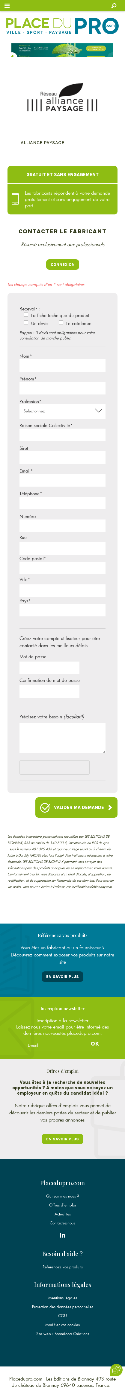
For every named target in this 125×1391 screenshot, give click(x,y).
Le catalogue (78, 323)
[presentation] (65, 768)
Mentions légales (62, 1297)
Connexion (63, 264)
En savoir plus (62, 976)
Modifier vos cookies (62, 1324)
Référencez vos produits (63, 1267)
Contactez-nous (62, 1223)
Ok (95, 1043)
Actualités (63, 1214)
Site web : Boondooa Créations (62, 1333)
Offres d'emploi (62, 1205)
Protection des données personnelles (62, 1306)
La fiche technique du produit (60, 315)
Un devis (39, 323)
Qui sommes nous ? (62, 1196)
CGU (62, 1315)
